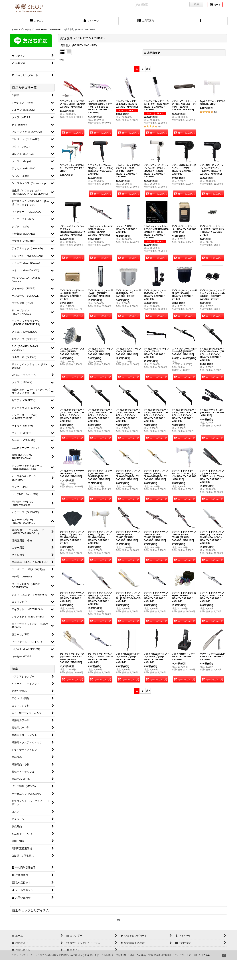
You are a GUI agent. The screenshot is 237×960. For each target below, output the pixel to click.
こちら (206, 955)
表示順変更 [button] (152, 52)
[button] (200, 21)
